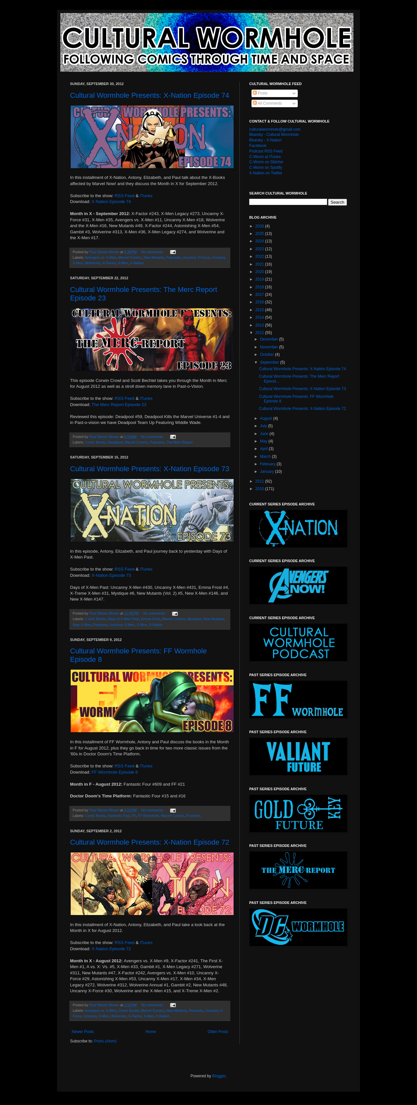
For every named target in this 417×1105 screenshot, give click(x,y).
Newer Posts (83, 1031)
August (266, 418)
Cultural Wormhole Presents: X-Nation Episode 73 (149, 469)
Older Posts (218, 1031)
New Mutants (154, 257)
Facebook (257, 145)
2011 (260, 481)
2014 (260, 317)
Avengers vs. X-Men (100, 257)
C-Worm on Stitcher (266, 162)
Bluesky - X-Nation (265, 140)
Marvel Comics (129, 257)
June (264, 433)
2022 (260, 256)
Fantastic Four (119, 816)
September (270, 362)
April (264, 448)
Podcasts (173, 257)
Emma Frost (150, 619)
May (264, 441)
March (266, 456)
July (264, 426)
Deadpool (115, 442)
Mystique (194, 619)
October (267, 354)
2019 (260, 279)
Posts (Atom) (105, 1041)
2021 (260, 264)
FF (134, 816)
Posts (260, 93)
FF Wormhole (148, 816)
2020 (260, 271)
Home (151, 1031)
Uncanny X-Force (196, 257)
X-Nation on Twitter (265, 173)
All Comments (267, 103)
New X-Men (82, 625)
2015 (260, 310)
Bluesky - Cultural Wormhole (274, 134)
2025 (260, 233)
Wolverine (93, 263)
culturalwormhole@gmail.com (275, 129)
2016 (260, 302)
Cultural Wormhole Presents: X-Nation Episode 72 (149, 842)
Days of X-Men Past (123, 619)
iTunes (146, 195)
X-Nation (137, 263)
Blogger (218, 1076)
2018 (260, 287)
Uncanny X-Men (122, 625)
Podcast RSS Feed (265, 151)
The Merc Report (179, 442)
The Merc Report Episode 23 (119, 404)
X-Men (123, 263)
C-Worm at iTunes (265, 156)
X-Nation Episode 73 (111, 575)
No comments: (153, 252)
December (269, 339)
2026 (260, 226)
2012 (260, 332)
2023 (260, 249)
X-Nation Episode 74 (111, 201)
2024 (260, 241)
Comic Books (95, 442)
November (269, 347)
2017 (260, 294)
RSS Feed (125, 195)
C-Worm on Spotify (265, 167)
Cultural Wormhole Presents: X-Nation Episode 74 (149, 95)
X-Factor (109, 263)
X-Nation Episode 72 (111, 948)
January (267, 471)
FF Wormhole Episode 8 (115, 772)
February (268, 464)
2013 (260, 325)
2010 (260, 489)
